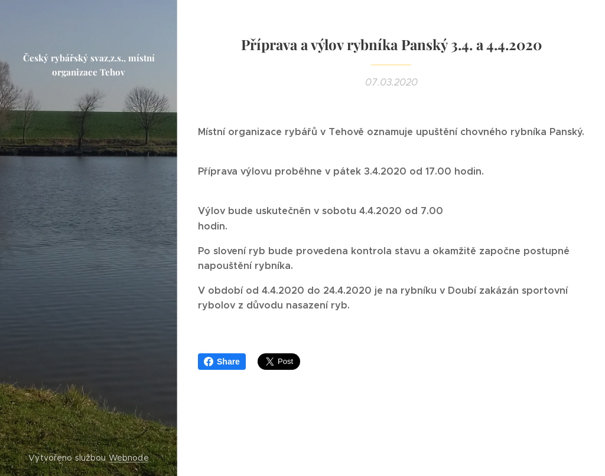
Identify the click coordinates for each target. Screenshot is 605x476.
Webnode (129, 457)
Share (222, 361)
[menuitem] (89, 206)
